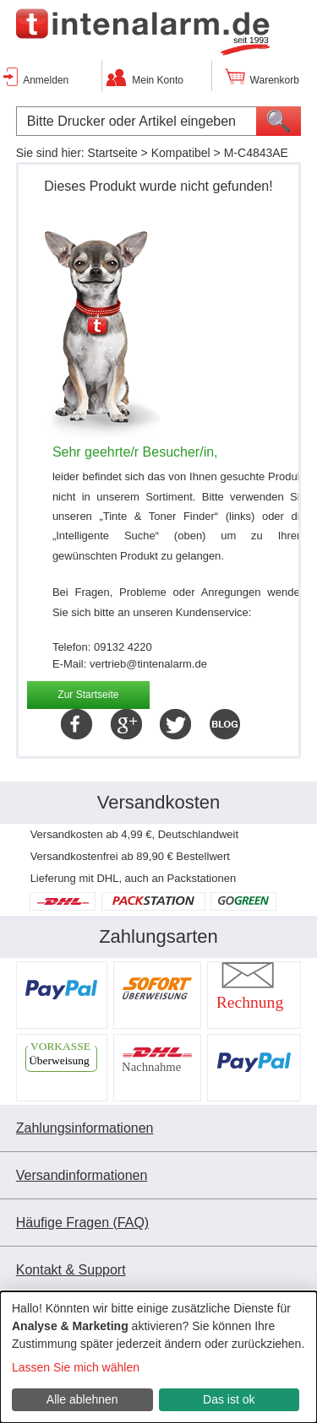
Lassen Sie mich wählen (75, 1367)
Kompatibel (180, 153)
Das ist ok (228, 1399)
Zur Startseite (87, 695)
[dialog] (158, 1357)
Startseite (113, 153)
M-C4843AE (256, 153)
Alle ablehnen (82, 1399)
